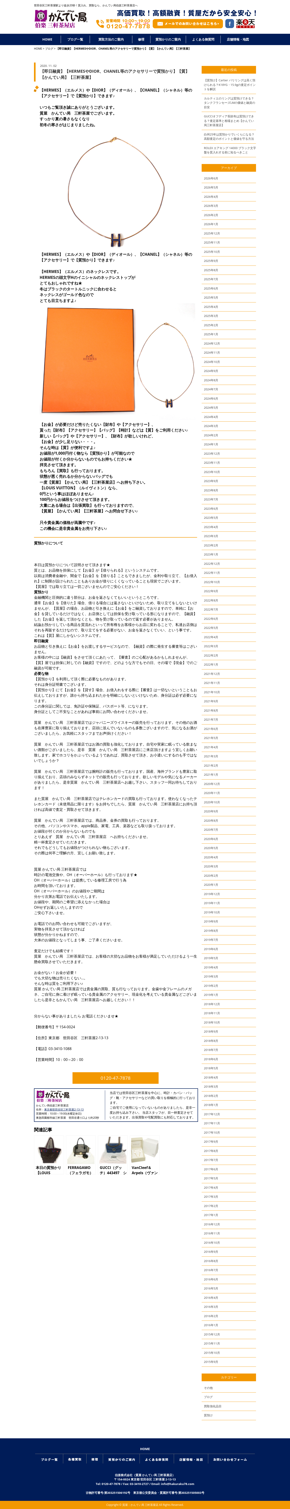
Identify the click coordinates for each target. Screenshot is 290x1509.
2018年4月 (211, 1077)
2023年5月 (211, 518)
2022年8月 (211, 600)
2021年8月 (211, 710)
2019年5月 (211, 958)
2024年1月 (211, 444)
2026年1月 (211, 224)
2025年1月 (211, 334)
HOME (47, 39)
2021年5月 (211, 738)
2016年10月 (212, 1243)
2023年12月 (212, 453)
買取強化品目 (213, 1406)
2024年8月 (211, 380)
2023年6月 (211, 509)
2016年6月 (211, 1279)
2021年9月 (211, 701)
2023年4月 (211, 527)
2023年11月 (212, 463)
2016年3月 (211, 1307)
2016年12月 (212, 1224)
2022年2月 (211, 655)
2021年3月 (211, 756)
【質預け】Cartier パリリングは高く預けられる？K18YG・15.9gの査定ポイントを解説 (230, 84)
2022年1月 (211, 664)
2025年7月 (211, 279)
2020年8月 (211, 820)
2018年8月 (211, 1041)
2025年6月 (211, 288)
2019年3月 (211, 976)
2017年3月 (211, 1197)
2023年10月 (212, 472)
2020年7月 (211, 830)
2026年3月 (211, 206)
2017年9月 (211, 1142)
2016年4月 (211, 1298)
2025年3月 (211, 316)
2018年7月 (211, 1050)
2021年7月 (211, 719)
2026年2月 (211, 215)
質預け (208, 1415)
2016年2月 (211, 1316)
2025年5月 (211, 297)
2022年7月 (211, 609)
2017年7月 (211, 1160)
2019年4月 (211, 967)
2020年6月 (211, 839)
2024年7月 (211, 389)
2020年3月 (211, 866)
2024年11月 (212, 352)
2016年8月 (211, 1261)
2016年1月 (211, 1325)
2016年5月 (211, 1288)
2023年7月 (211, 499)
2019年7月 (211, 940)
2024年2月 (211, 435)
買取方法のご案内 (111, 39)
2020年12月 (212, 784)
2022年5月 (211, 628)
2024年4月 (211, 417)
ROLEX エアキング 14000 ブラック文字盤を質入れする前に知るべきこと (230, 150)
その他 (208, 1388)
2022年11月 (212, 573)
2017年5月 (211, 1178)
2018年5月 (211, 1068)
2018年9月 (211, 1031)
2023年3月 (211, 536)
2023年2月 (211, 545)
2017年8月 (211, 1151)
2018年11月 (212, 1013)
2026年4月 (211, 197)
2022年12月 (212, 564)
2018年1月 (211, 1105)
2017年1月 (211, 1215)
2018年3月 (211, 1086)
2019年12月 (212, 894)
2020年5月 (211, 848)
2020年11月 (212, 793)
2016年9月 (211, 1252)
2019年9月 (211, 921)
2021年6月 (211, 729)
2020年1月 (211, 885)
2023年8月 (211, 490)
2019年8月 (211, 931)
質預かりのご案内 (168, 39)
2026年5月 (211, 187)
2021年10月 (212, 692)
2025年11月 (212, 242)
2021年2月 (211, 765)
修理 (141, 39)
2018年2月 (211, 1096)
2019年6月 (211, 949)
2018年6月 (211, 1059)
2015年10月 (212, 1353)
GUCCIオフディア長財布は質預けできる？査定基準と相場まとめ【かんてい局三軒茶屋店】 (229, 120)
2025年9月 (211, 261)
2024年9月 (211, 371)
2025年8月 (211, 270)
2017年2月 (211, 1206)
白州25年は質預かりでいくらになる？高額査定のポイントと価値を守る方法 (229, 136)
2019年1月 (211, 995)
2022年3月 (211, 646)
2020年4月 (211, 857)
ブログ (49, 49)
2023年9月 (211, 481)
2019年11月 (212, 903)
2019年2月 (211, 986)
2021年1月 (211, 775)
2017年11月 (212, 1123)
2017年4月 (211, 1187)
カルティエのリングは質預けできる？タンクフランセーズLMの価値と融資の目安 (229, 102)
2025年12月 (212, 233)
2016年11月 (212, 1233)
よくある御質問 (203, 39)
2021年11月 (212, 683)
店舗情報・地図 (238, 39)
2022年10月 (212, 582)
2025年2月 (211, 325)
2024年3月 (211, 426)
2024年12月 (212, 343)
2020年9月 (211, 811)
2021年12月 (212, 674)
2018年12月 (212, 1004)
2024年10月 (212, 362)
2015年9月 (211, 1362)
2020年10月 (212, 802)
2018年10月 (212, 1022)
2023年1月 (211, 554)
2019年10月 (212, 912)
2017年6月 (211, 1169)
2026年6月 (211, 178)
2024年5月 (211, 408)
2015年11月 (212, 1343)
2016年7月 (211, 1270)
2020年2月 (211, 876)
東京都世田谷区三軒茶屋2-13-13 (64, 1109)
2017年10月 (212, 1132)
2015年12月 (212, 1334)
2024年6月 (211, 398)
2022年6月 (211, 619)
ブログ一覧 (75, 39)
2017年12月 (212, 1114)
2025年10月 (212, 252)
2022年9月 (211, 591)
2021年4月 (211, 747)
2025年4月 (211, 307)
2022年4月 (211, 637)
